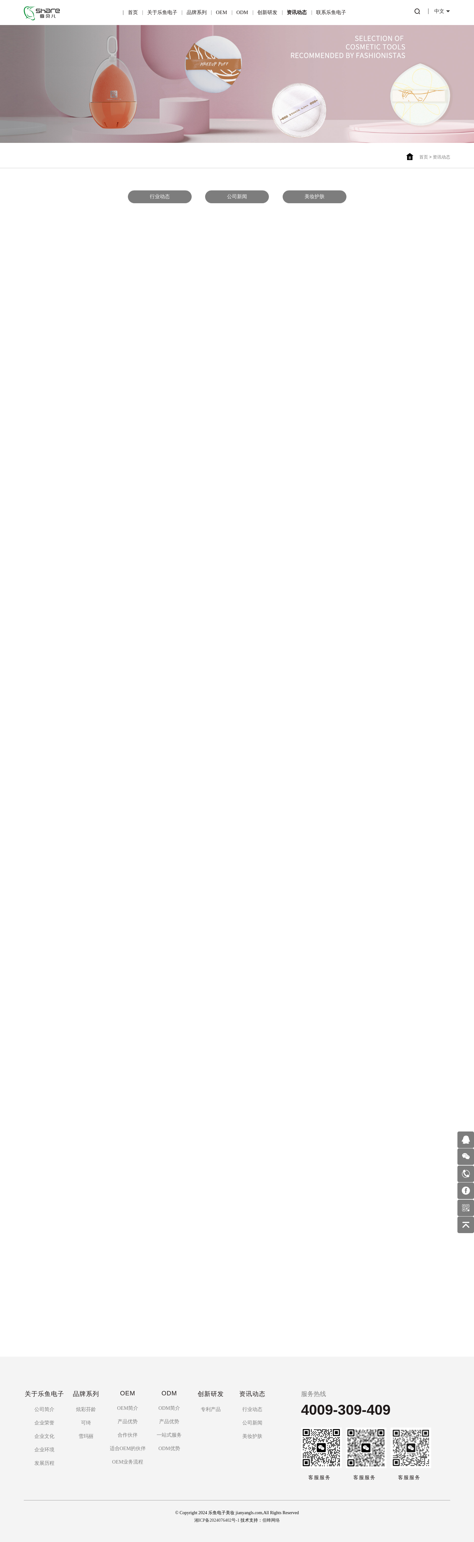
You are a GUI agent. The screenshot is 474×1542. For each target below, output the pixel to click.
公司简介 (44, 1409)
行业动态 (160, 195)
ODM (242, 12)
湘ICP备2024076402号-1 (217, 1520)
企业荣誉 (44, 1422)
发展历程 (44, 1463)
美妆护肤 (315, 195)
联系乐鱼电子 (331, 12)
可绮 (86, 1422)
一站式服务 (169, 1435)
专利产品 (211, 1409)
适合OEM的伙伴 (128, 1448)
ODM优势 (169, 1448)
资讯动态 (297, 12)
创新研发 (267, 12)
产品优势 (128, 1421)
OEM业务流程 (128, 1461)
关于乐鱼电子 (162, 12)
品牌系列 (197, 12)
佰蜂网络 (271, 1520)
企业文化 (44, 1436)
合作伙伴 (128, 1435)
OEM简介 (128, 1408)
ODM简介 (169, 1408)
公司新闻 (237, 195)
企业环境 (44, 1449)
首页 (133, 12)
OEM (221, 12)
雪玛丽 (85, 1436)
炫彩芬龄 (86, 1409)
